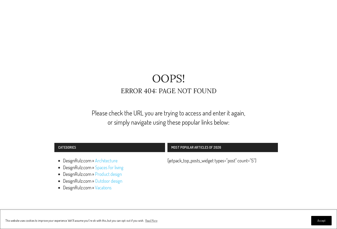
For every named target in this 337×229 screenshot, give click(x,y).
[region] (168, 219)
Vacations (103, 187)
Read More (151, 220)
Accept (321, 220)
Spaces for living (109, 167)
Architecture (106, 160)
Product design (108, 174)
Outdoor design (108, 181)
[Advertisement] (168, 36)
